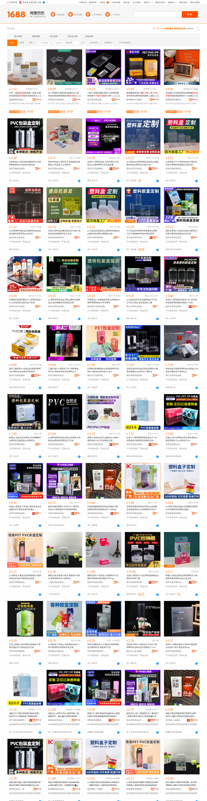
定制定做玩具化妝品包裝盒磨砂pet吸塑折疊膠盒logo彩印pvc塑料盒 (142, 370)
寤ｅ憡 (39, 96)
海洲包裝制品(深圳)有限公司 (174, 444)
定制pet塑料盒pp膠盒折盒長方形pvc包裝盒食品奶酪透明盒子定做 (64, 232)
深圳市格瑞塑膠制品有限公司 (18, 651)
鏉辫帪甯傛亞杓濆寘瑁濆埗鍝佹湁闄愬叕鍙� (57, 789)
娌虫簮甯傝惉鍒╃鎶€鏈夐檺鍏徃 (135, 720)
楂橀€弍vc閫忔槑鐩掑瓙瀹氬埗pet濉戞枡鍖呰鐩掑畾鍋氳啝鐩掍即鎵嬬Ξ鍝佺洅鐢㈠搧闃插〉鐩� (103, 715)
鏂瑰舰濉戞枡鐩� (17, 103)
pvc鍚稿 (106, 103)
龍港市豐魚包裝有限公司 (57, 168)
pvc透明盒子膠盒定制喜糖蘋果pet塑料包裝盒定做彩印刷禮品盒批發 (25, 576)
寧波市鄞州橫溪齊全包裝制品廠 (96, 651)
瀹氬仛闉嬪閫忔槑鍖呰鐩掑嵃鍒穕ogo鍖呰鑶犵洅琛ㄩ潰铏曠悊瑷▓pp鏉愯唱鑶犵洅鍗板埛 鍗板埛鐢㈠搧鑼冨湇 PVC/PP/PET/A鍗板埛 (64, 784)
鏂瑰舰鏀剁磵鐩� (33, 103)
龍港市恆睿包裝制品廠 (96, 582)
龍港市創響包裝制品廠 (18, 444)
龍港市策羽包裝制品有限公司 (135, 168)
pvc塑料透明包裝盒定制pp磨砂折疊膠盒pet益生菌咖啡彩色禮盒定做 (64, 301)
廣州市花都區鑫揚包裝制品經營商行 (18, 375)
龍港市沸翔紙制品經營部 (18, 582)
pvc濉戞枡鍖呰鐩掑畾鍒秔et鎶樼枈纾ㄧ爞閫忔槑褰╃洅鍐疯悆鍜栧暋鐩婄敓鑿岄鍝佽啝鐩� (103, 784)
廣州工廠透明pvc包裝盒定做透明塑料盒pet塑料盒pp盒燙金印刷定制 (25, 370)
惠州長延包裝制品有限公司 (18, 237)
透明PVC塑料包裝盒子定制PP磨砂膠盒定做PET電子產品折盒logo (181, 645)
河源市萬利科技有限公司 (57, 513)
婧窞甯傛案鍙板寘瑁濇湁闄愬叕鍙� (96, 99)
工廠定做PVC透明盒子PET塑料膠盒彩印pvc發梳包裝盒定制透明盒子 (63, 370)
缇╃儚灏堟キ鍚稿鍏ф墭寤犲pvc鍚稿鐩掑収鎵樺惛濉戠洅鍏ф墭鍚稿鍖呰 (63, 94)
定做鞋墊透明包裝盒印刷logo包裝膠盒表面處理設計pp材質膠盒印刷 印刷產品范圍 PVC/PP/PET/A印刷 (142, 508)
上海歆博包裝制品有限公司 (57, 582)
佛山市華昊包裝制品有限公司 (135, 306)
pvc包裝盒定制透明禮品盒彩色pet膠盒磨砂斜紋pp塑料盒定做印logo (142, 163)
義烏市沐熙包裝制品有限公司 (174, 306)
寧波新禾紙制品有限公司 (57, 444)
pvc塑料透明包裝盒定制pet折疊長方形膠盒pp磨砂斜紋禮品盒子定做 (64, 439)
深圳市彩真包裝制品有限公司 (135, 444)
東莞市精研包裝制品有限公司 (57, 306)
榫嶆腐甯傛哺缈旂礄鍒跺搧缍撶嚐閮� (135, 789)
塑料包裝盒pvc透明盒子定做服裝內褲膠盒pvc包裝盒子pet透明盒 (64, 163)
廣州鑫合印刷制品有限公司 (57, 651)
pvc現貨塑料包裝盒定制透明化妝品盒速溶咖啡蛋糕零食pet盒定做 (25, 232)
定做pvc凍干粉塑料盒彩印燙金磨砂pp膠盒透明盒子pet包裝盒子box (181, 439)
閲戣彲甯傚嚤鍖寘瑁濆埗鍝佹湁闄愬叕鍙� (96, 720)
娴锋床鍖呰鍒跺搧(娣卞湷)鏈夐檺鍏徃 (57, 720)
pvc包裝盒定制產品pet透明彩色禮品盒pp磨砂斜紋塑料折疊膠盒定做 (103, 232)
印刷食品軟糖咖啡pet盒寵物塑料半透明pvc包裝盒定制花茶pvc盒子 (103, 370)
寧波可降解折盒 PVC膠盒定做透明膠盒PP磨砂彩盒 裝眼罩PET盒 (103, 645)
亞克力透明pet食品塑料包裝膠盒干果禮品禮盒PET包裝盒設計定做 (25, 645)
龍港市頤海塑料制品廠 (174, 651)
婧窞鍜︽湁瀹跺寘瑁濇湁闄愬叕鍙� (174, 720)
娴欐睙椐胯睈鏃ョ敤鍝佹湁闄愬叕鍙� (18, 99)
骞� (38, 99)
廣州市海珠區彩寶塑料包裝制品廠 (174, 237)
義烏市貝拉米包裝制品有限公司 (18, 306)
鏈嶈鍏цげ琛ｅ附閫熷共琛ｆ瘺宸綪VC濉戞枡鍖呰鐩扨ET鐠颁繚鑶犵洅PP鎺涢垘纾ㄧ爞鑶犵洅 (142, 715)
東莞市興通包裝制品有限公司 (96, 444)
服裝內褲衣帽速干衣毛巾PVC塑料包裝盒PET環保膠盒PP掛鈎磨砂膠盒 (63, 508)
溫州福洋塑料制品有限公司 (135, 237)
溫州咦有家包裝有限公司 (96, 513)
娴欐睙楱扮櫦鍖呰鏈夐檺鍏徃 (174, 99)
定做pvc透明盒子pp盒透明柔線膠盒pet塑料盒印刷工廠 (142, 576)
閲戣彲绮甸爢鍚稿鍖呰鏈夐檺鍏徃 (57, 99)
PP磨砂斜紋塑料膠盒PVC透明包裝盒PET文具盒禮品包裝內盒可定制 (25, 301)
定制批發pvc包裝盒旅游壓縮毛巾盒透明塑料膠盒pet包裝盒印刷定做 (25, 163)
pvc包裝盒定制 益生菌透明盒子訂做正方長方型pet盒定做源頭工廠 (141, 301)
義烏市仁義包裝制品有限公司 (135, 651)
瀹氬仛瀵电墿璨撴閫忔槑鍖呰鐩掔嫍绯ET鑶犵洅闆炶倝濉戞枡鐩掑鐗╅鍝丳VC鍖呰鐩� (181, 715)
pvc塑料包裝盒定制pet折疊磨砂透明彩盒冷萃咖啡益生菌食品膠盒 (182, 508)
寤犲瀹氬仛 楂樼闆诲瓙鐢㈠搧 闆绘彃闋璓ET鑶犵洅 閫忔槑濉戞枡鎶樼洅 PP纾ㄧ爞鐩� (182, 784)
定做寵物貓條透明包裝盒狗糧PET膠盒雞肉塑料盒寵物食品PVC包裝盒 (102, 508)
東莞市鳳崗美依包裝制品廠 (57, 375)
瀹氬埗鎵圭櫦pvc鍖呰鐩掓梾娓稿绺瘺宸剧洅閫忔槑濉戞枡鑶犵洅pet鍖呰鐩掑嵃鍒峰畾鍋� (25, 784)
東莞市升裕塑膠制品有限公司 (96, 168)
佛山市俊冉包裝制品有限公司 (174, 375)
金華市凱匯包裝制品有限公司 (18, 513)
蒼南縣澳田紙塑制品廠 (174, 513)
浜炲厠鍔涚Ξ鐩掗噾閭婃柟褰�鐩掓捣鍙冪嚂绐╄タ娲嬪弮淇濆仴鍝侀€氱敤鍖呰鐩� (182, 94)
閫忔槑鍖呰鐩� (189, 103)
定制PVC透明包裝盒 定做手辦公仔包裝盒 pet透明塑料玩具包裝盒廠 (103, 163)
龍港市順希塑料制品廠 (174, 168)
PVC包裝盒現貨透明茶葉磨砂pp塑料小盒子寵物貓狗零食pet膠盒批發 (141, 232)
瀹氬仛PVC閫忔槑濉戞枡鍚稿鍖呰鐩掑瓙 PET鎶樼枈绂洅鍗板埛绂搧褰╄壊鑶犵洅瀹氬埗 (24, 715)
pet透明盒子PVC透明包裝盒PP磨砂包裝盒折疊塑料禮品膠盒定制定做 (181, 163)
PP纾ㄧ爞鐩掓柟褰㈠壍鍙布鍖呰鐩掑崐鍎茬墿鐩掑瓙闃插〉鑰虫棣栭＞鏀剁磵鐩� (25, 94)
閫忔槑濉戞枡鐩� (173, 103)
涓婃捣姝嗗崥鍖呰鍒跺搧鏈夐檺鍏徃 (174, 789)
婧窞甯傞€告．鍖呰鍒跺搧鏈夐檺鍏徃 (18, 789)
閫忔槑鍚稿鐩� (63, 103)
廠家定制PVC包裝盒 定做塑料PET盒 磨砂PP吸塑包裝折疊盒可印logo (102, 576)
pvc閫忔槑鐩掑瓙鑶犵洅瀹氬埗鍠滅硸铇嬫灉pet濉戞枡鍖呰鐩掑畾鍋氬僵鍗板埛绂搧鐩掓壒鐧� (142, 784)
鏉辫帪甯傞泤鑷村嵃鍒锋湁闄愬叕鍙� (135, 99)
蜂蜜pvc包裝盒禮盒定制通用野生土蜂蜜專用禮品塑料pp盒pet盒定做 (181, 576)
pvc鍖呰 (52, 103)
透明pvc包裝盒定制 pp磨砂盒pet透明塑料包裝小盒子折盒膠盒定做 (102, 439)
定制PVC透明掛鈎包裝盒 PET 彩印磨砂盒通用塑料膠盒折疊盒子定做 (181, 301)
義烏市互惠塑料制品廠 (96, 375)
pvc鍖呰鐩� (132, 103)
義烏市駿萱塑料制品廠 (135, 375)
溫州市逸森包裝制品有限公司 (18, 168)
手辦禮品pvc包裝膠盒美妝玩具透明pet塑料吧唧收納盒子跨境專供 (103, 301)
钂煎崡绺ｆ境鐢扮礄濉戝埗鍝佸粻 (96, 789)
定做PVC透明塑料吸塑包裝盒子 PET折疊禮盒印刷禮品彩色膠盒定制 (142, 439)
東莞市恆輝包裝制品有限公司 (135, 513)
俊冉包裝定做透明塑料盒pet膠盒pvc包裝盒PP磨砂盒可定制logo (182, 370)
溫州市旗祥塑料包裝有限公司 (174, 582)
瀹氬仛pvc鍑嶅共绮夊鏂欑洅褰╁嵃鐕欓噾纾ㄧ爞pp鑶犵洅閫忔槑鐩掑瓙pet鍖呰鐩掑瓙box (64, 715)
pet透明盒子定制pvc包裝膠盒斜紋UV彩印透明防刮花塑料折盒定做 (63, 645)
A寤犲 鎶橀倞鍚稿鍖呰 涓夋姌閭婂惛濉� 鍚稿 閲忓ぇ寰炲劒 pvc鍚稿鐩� (103, 94)
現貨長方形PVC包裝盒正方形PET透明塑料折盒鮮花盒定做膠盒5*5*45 (141, 645)
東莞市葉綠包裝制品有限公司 (135, 582)
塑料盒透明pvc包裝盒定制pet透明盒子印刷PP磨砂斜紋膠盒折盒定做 (182, 232)
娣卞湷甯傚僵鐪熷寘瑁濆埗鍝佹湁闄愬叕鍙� (18, 720)
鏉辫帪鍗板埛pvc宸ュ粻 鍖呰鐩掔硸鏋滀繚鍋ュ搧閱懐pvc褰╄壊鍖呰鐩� (142, 94)
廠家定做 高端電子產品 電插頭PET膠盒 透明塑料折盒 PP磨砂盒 (64, 576)
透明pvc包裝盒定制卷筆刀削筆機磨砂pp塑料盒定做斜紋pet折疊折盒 (25, 439)
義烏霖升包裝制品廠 (96, 306)
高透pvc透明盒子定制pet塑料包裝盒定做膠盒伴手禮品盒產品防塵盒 (25, 508)
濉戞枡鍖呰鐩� (145, 103)
